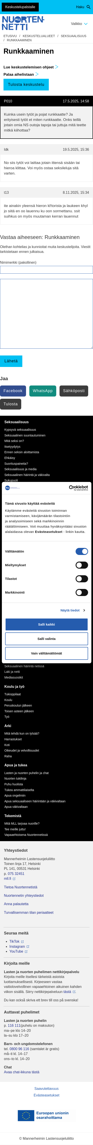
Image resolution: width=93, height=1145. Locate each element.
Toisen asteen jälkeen (19, 711)
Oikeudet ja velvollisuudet (21, 750)
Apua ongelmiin (15, 795)
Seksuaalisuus (73, 36)
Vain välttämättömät (46, 653)
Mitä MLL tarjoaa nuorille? (22, 823)
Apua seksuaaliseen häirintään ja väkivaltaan (34, 801)
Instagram (17, 946)
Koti (7, 745)
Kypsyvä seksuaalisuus (20, 429)
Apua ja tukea (15, 765)
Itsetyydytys (12, 446)
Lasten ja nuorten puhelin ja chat (26, 773)
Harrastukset (13, 739)
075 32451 (16, 874)
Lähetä (11, 361)
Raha (8, 756)
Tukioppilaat (12, 694)
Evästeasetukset (46, 1095)
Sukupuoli (11, 480)
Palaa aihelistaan (21, 74)
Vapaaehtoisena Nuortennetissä (26, 835)
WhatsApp (43, 391)
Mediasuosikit (13, 677)
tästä (67, 992)
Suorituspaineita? (16, 463)
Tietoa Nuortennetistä (20, 887)
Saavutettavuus (46, 1088)
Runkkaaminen (19, 40)
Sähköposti (74, 391)
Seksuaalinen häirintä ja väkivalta (27, 475)
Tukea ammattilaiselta (19, 790)
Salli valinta (46, 639)
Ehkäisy (9, 458)
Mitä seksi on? (14, 441)
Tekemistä (12, 816)
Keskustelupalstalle (20, 7)
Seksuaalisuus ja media (20, 469)
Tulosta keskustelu (26, 84)
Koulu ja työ (14, 686)
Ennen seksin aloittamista (21, 452)
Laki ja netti (12, 671)
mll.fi (7, 878)
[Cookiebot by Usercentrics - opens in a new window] (69, 488)
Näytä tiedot (70, 610)
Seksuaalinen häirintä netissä (24, 666)
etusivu (10, 36)
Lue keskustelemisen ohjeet (31, 67)
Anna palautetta (16, 904)
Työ (6, 716)
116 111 (14, 1025)
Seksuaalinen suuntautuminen (25, 435)
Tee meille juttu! (15, 829)
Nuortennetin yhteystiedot (24, 895)
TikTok (14, 941)
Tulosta (11, 404)
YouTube (16, 951)
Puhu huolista (13, 784)
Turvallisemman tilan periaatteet (28, 912)
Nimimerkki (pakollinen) (18, 262)
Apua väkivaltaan (16, 806)
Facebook (13, 391)
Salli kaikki (46, 624)
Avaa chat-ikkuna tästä (21, 1072)
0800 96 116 (19, 1049)
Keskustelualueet (39, 36)
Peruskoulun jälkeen (18, 705)
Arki (7, 726)
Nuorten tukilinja (15, 778)
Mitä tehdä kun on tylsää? (21, 733)
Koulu (8, 700)
